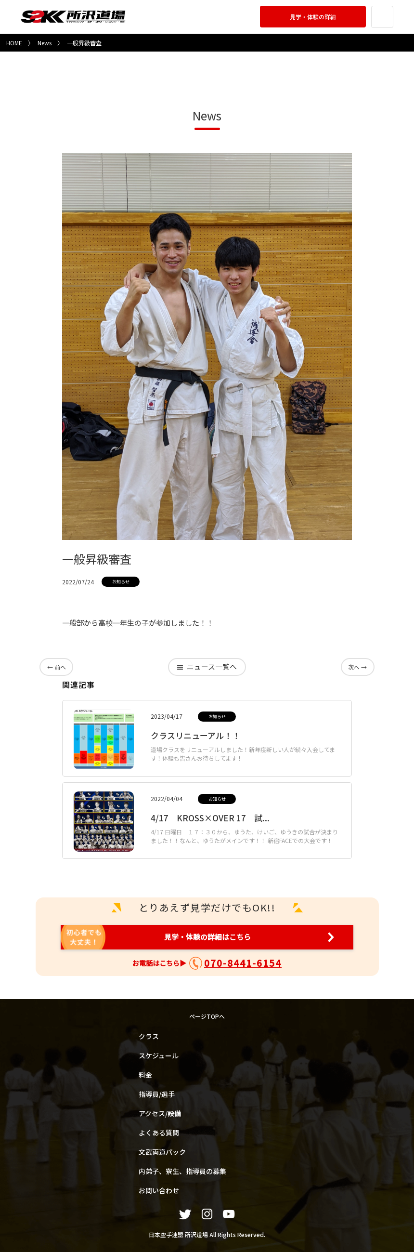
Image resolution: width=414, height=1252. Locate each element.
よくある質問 (159, 1132)
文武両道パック (162, 1151)
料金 (145, 1074)
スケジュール (159, 1055)
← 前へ (56, 666)
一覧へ (212, 666)
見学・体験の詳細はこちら (207, 937)
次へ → (358, 666)
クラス (149, 1035)
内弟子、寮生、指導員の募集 (182, 1170)
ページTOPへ (207, 1016)
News (45, 43)
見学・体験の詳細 (311, 17)
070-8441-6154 (243, 962)
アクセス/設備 (160, 1112)
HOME (14, 43)
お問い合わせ (159, 1189)
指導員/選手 (157, 1093)
